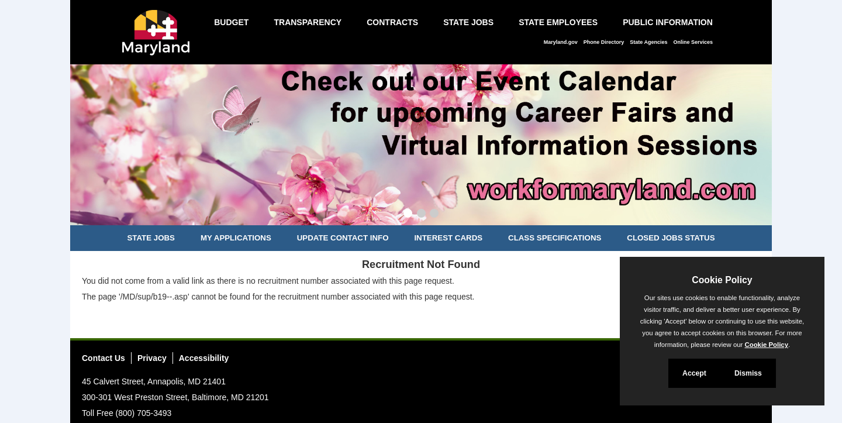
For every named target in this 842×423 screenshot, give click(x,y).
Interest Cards (448, 237)
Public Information (668, 22)
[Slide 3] (434, 214)
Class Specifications (554, 237)
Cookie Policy (722, 280)
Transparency (307, 22)
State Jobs (468, 22)
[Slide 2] (421, 214)
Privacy (152, 358)
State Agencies (648, 42)
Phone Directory (604, 42)
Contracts (392, 22)
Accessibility (204, 358)
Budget (231, 22)
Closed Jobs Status (671, 237)
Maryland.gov (561, 42)
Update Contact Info (343, 237)
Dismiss (748, 373)
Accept (694, 373)
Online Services (693, 42)
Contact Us (103, 358)
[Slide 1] (407, 214)
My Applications (236, 237)
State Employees (558, 22)
